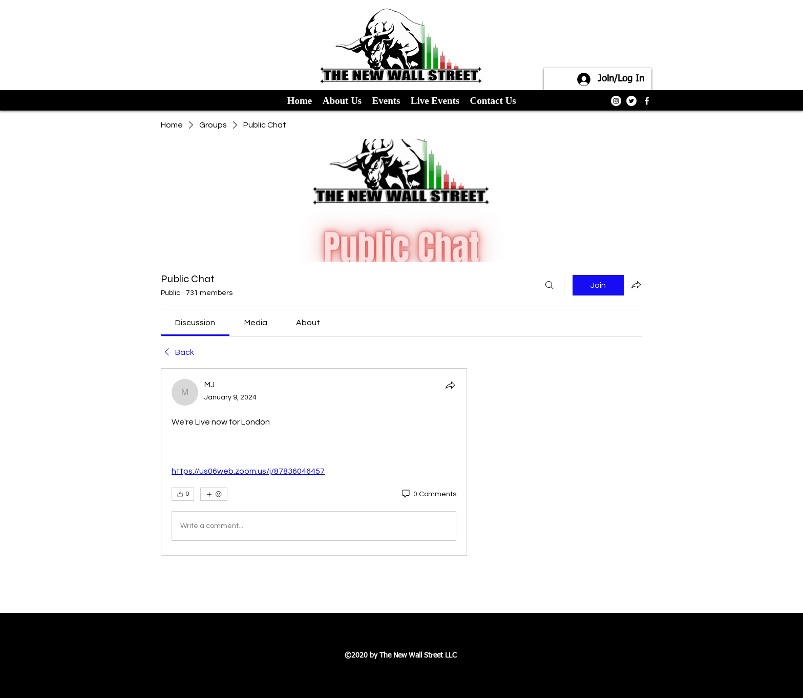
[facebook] (647, 101)
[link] (195, 323)
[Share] (450, 385)
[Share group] (636, 285)
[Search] (549, 285)
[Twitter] (631, 101)
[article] (314, 462)
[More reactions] (213, 494)
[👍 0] (183, 494)
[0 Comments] (428, 495)
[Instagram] (616, 101)
